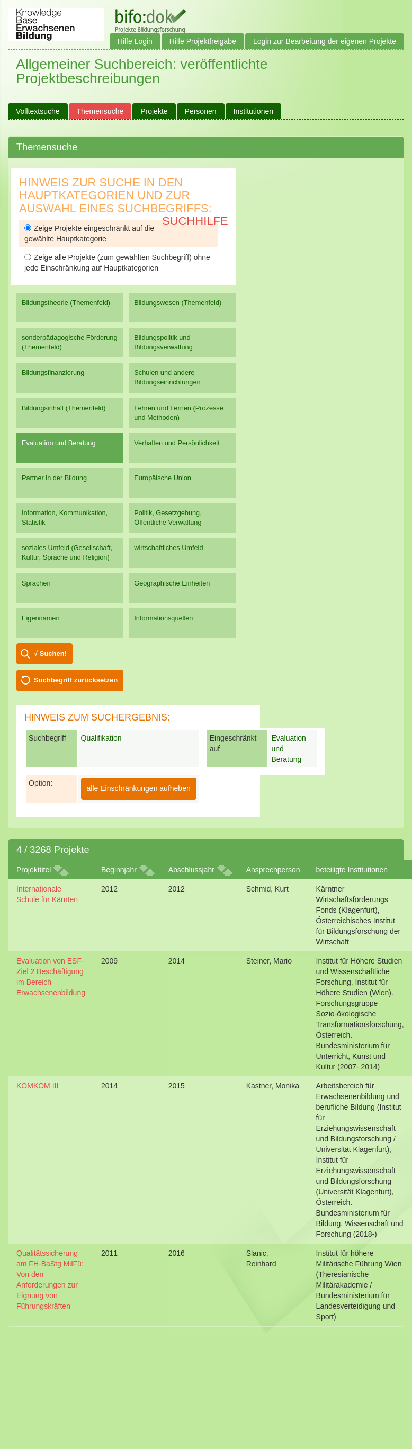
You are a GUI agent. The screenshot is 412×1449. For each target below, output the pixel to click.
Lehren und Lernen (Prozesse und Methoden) (178, 412)
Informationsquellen (163, 618)
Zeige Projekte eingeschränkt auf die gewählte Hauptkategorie (89, 233)
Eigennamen (41, 618)
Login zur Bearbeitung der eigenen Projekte (324, 41)
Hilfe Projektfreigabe (202, 41)
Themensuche (100, 111)
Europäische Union (162, 478)
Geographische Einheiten (172, 583)
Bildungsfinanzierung (53, 372)
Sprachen (36, 583)
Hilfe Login (135, 41)
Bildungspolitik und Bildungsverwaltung (163, 342)
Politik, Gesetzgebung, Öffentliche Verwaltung (167, 517)
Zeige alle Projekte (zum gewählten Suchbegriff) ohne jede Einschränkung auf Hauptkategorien (117, 262)
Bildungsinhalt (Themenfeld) (64, 408)
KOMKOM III (37, 1086)
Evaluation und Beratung (58, 443)
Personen (201, 111)
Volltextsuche (38, 111)
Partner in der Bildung (54, 478)
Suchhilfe (195, 221)
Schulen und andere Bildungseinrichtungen (167, 377)
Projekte (153, 111)
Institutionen (254, 111)
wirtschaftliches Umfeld (168, 548)
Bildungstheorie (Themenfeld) (66, 303)
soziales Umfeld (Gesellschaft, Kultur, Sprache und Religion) (67, 552)
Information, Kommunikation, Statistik (65, 517)
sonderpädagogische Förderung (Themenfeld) (70, 342)
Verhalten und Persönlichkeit (176, 443)
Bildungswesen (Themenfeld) (177, 303)
